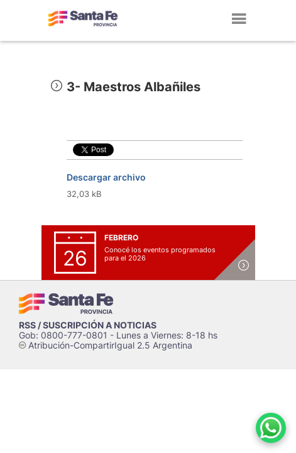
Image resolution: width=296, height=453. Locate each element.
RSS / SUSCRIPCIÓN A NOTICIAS (87, 325)
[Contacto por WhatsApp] (271, 428)
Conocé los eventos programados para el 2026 (160, 253)
